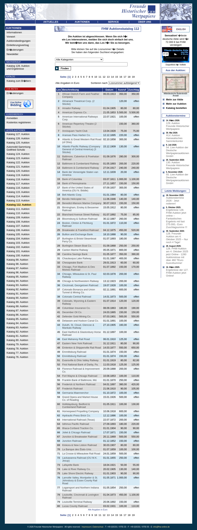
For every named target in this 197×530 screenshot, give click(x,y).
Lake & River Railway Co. (76, 469)
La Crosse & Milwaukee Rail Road (81, 453)
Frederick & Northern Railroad (78, 384)
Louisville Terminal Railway (77, 501)
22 (58, 214)
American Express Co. (74, 112)
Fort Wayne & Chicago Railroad (79, 375)
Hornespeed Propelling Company (80, 411)
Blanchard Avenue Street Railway (80, 214)
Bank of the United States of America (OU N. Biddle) (77, 189)
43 (58, 320)
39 (58, 300)
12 (58, 163)
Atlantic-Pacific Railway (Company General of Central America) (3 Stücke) (81, 149)
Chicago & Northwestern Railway (80, 281)
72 (58, 457)
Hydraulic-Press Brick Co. (76, 415)
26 (58, 234)
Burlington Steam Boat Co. (77, 245)
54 (58, 375)
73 (58, 464)
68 (58, 440)
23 (58, 218)
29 (58, 249)
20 (58, 203)
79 (58, 501)
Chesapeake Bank (72, 262)
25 (58, 230)
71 (58, 453)
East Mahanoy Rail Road (76, 339)
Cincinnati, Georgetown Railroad (80, 285)
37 (58, 289)
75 (58, 473)
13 (58, 167)
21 (58, 207)
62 (58, 415)
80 (58, 506)
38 (58, 296)
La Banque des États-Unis (76, 449)
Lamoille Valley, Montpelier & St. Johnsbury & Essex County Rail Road (80, 480)
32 (58, 262)
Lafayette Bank (70, 464)
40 (58, 308)
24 (58, 223)
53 (58, 368)
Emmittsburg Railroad (74, 351)
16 (58, 183)
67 (58, 436)
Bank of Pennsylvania (74, 183)
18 (58, 194)
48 (58, 347)
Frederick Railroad (72, 388)
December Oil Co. (72, 312)
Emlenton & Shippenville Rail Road (81, 347)
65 (58, 428)
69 (58, 445)
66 (58, 432)
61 (58, 411)
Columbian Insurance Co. (76, 308)
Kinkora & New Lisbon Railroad (79, 445)
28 (58, 245)
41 (58, 312)
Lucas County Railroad (75, 506)
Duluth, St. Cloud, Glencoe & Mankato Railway (78, 326)
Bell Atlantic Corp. (72, 194)
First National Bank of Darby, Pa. (80, 364)
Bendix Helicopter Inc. (74, 199)
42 (58, 316)
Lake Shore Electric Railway (77, 473)
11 (58, 156)
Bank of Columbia (72, 179)
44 (58, 324)
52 (58, 364)
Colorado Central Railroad (76, 296)
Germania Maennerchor (75, 392)
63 (58, 419)
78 (58, 494)
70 (58, 449)
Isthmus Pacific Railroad (75, 423)
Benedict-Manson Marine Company (81, 203)
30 (58, 254)
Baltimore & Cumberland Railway (80, 163)
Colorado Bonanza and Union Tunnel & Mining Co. (78, 291)
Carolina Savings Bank (75, 254)
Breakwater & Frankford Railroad (80, 230)
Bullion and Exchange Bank (77, 234)
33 (58, 266)
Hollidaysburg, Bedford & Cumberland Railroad (76, 405)
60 (58, 404)
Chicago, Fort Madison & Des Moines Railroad (78, 268)
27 (58, 238)
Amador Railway (71, 108)
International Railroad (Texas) (78, 419)
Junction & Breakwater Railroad (79, 436)
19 (58, 199)
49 (58, 351)
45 (58, 332)
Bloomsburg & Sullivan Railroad (79, 218)
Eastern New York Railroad (77, 343)
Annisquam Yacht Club (74, 130)
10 (58, 146)
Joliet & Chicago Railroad (76, 432)
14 (58, 172)
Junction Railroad (71, 440)
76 (58, 477)
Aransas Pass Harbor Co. (76, 135)
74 (58, 469)
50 (58, 356)
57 (58, 388)
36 (58, 285)
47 (58, 343)
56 (58, 384)
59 (58, 397)
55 (58, 380)
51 (58, 360)
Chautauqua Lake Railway (76, 258)
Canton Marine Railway (75, 249)
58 (58, 392)
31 (58, 258)
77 (58, 487)
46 (58, 339)
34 (58, 273)
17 (58, 187)
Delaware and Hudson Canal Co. (80, 320)
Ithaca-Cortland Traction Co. (77, 428)
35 (58, 281)
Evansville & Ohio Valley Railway (80, 360)
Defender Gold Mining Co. (76, 316)
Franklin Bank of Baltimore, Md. (79, 380)
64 (58, 423)
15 (58, 179)
